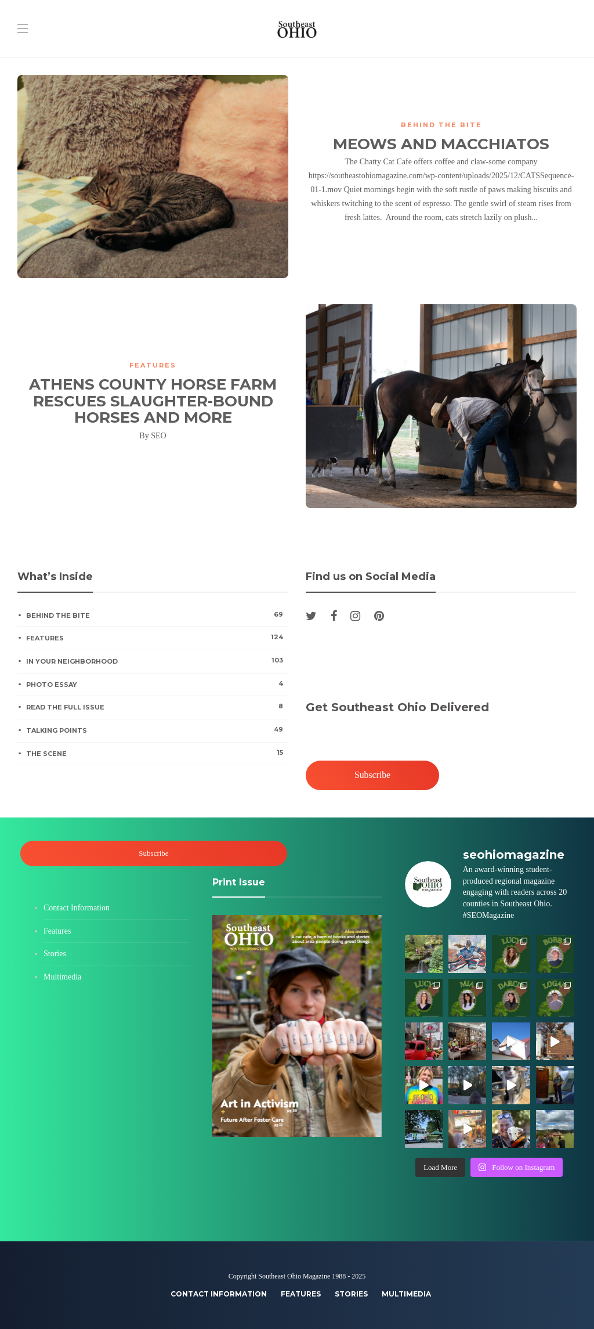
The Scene (157, 753)
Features (152, 365)
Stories (55, 953)
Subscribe (372, 775)
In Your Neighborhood (157, 660)
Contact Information (77, 907)
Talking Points (157, 729)
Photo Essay (157, 684)
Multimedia (62, 977)
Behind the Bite (441, 125)
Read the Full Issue (157, 706)
